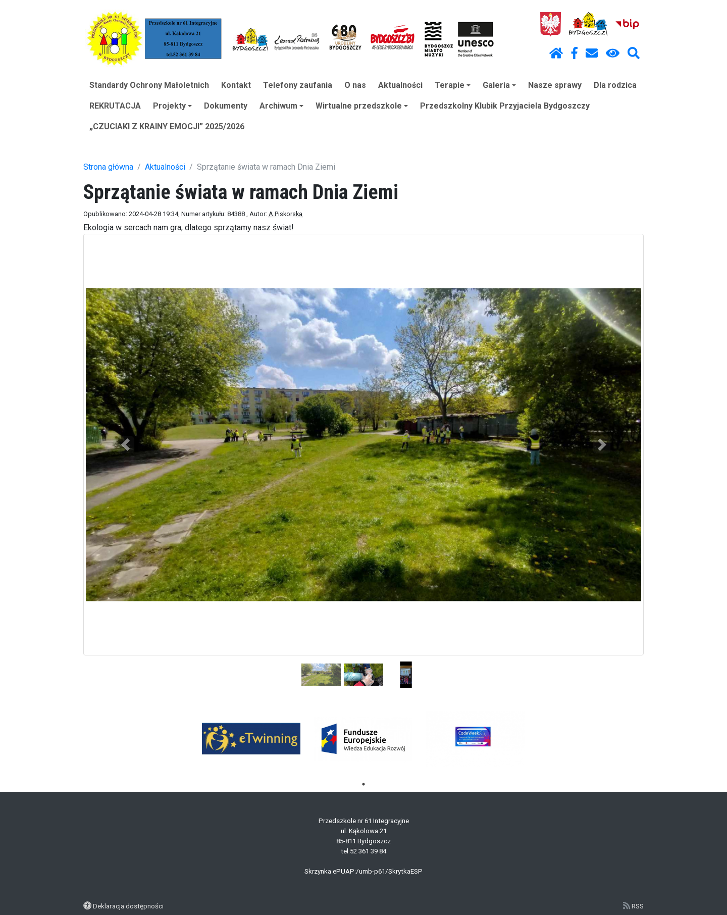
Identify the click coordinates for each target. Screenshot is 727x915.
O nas (355, 85)
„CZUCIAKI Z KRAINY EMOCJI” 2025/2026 (166, 126)
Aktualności (400, 85)
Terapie (453, 85)
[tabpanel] (251, 739)
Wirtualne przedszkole (362, 106)
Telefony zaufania (297, 85)
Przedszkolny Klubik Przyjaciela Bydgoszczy (505, 106)
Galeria (499, 85)
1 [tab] (363, 784)
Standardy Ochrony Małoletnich (149, 85)
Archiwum (281, 106)
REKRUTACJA (115, 106)
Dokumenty (225, 106)
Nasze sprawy (555, 85)
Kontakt (236, 85)
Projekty (172, 106)
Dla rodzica (615, 85)
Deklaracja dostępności (128, 906)
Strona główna (108, 167)
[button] (125, 444)
